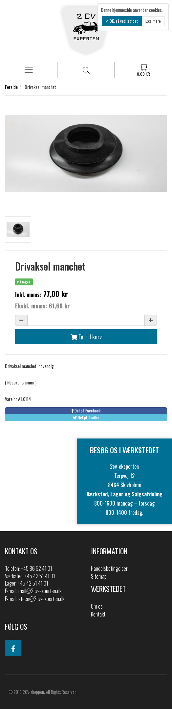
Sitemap (99, 576)
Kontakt (98, 614)
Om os (97, 606)
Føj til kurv (86, 336)
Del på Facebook (86, 410)
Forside (11, 86)
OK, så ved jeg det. (124, 21)
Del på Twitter (86, 417)
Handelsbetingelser (109, 568)
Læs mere (153, 21)
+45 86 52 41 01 (36, 568)
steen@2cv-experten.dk (41, 599)
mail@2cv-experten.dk (39, 591)
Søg (86, 70)
